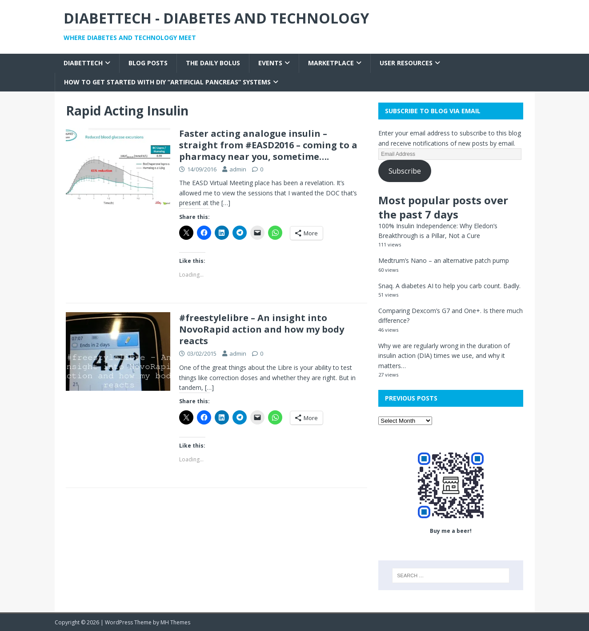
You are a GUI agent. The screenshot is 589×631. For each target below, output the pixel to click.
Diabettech (83, 63)
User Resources (406, 63)
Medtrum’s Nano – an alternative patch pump (443, 260)
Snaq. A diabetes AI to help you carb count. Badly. (449, 286)
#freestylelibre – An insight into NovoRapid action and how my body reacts (261, 329)
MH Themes (175, 622)
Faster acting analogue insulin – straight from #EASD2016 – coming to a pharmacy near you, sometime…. (268, 145)
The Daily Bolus (213, 63)
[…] (225, 202)
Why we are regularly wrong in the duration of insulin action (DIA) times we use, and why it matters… (444, 355)
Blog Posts (148, 63)
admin (237, 169)
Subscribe (405, 171)
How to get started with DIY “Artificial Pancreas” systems (167, 82)
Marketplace (331, 63)
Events (270, 63)
